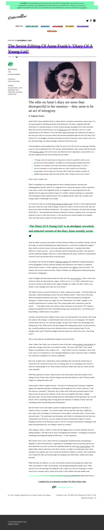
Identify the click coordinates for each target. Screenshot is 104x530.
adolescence (13, 87)
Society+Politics (31, 26)
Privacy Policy (13, 524)
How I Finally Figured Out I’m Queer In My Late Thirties (30, 495)
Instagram (94, 21)
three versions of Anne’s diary (62, 204)
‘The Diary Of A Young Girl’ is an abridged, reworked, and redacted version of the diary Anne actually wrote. (61, 228)
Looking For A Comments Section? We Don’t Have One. (62, 481)
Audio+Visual (52, 31)
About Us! (19, 26)
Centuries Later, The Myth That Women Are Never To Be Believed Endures (76, 496)
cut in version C (76, 278)
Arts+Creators (83, 26)
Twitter (87, 21)
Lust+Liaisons (57, 26)
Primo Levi (63, 130)
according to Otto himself (84, 344)
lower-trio (12, 94)
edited (74, 267)
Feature (19, 92)
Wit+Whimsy (69, 26)
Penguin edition (38, 152)
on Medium (83, 7)
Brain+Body (45, 26)
